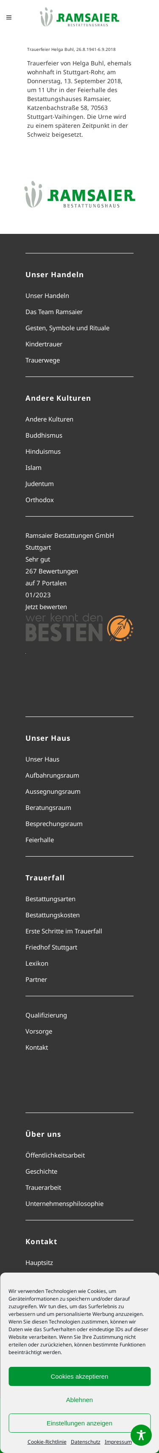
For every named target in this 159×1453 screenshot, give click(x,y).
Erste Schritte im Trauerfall (63, 931)
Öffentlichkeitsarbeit (55, 1155)
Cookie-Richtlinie (47, 1441)
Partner (36, 979)
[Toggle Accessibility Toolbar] (141, 1435)
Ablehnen (79, 1399)
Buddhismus (43, 435)
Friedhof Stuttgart (51, 947)
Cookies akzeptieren (80, 1376)
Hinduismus (43, 451)
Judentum (39, 483)
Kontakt (36, 1047)
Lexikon (36, 963)
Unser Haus (42, 759)
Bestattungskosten (52, 915)
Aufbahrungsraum (52, 775)
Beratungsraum (48, 807)
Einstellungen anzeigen (79, 1423)
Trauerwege (42, 360)
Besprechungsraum (54, 823)
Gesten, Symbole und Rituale (67, 327)
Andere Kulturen (49, 419)
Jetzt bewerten (46, 606)
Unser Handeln (47, 295)
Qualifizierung (46, 1015)
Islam (33, 467)
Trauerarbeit (43, 1187)
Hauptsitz (39, 1262)
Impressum (118, 1441)
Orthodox (39, 499)
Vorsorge (38, 1031)
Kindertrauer (43, 344)
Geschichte (41, 1171)
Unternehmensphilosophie (64, 1203)
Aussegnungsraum (53, 791)
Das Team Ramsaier (54, 311)
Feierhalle (39, 839)
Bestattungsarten (50, 898)
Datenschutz (85, 1441)
